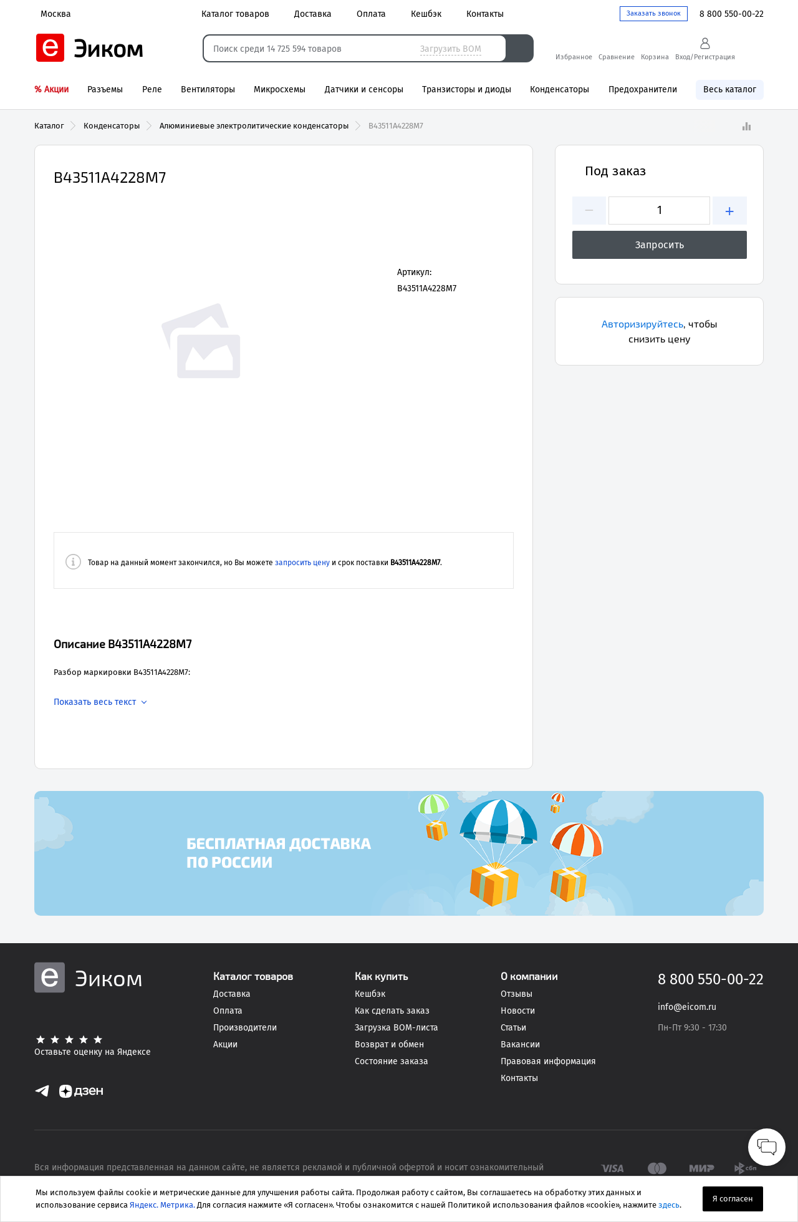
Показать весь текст (95, 702)
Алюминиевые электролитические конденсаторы (254, 125)
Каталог (49, 125)
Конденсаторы (112, 125)
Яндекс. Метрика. (162, 1205)
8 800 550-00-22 (731, 14)
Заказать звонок (654, 13)
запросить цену (302, 562)
